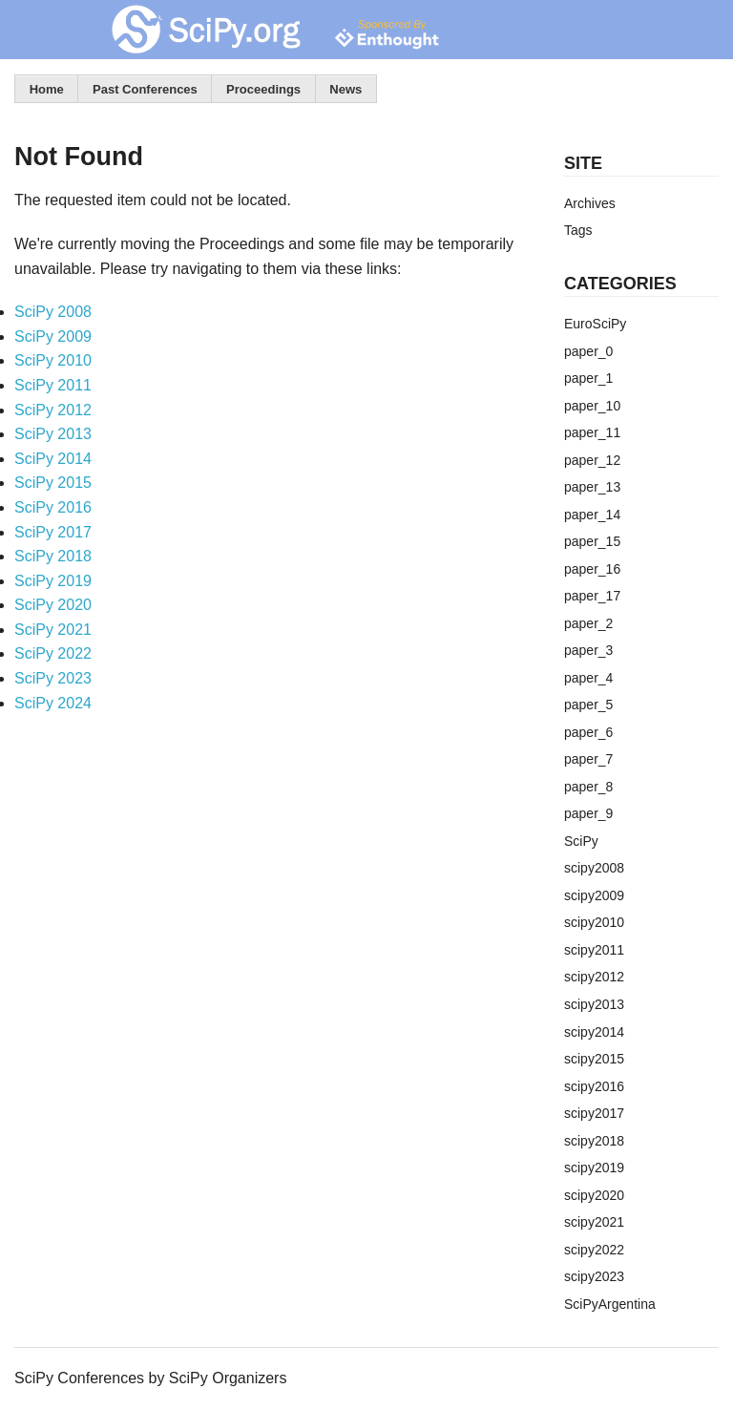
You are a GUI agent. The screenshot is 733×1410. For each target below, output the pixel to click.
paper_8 (588, 786)
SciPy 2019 (53, 581)
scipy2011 (594, 950)
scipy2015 (594, 1058)
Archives (590, 203)
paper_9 (588, 813)
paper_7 (588, 759)
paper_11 (592, 432)
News (345, 89)
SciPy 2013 (53, 434)
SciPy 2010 (53, 360)
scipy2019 (594, 1167)
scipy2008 (594, 867)
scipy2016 (594, 1086)
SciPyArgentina (610, 1304)
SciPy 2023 (53, 678)
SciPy (581, 841)
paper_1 (588, 378)
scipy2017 (594, 1113)
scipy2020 (594, 1195)
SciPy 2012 (53, 410)
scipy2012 (594, 976)
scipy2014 (594, 1032)
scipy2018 (594, 1140)
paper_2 (588, 623)
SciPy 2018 (53, 556)
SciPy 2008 (53, 312)
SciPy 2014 (53, 459)
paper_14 (592, 514)
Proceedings (263, 89)
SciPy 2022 (53, 653)
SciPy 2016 (53, 507)
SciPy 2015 (53, 482)
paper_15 (592, 541)
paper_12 (592, 460)
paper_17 (592, 595)
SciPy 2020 (53, 605)
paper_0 (588, 351)
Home (47, 89)
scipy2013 (594, 1004)
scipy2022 (594, 1249)
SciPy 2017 (53, 532)
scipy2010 (594, 922)
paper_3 (588, 650)
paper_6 (588, 732)
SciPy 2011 (53, 385)
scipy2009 (594, 895)
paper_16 (592, 569)
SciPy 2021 (53, 629)
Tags (578, 230)
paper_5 (588, 704)
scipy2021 (594, 1222)
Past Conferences (145, 89)
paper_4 (588, 677)
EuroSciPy (595, 323)
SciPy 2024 (53, 703)
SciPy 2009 (53, 336)
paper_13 (592, 487)
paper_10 (592, 405)
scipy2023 (594, 1276)
